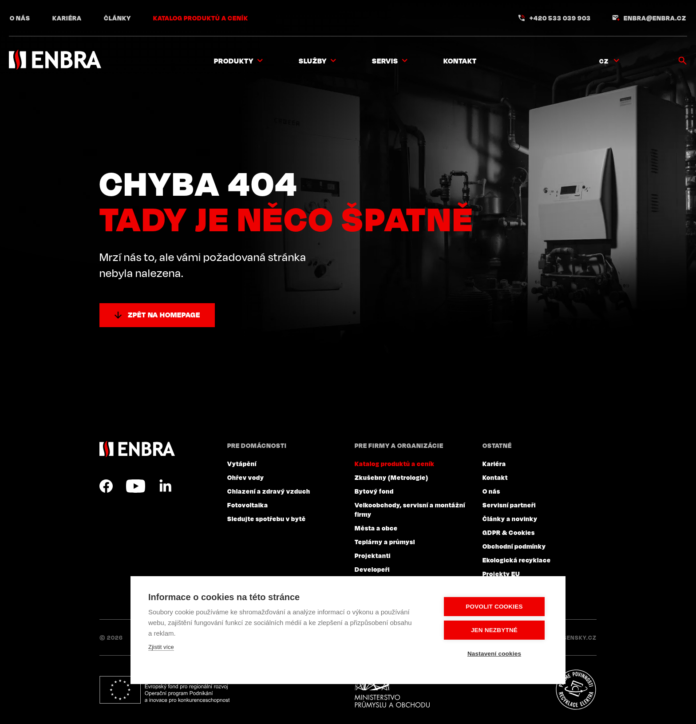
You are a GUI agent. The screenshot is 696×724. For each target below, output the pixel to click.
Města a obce (376, 528)
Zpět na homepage (164, 314)
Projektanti (373, 555)
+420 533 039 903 (560, 18)
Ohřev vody (245, 477)
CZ (604, 61)
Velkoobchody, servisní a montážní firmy (410, 509)
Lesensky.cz (576, 637)
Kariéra (67, 18)
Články (117, 18)
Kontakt (460, 60)
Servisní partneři (509, 505)
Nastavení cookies (494, 653)
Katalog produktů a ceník (200, 18)
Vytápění (242, 463)
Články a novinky (510, 518)
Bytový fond (374, 491)
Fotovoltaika (247, 505)
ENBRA (137, 449)
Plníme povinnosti (576, 690)
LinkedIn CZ (165, 486)
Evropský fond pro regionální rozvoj (164, 690)
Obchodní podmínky (514, 546)
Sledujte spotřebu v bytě (266, 518)
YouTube (135, 486)
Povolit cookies (494, 606)
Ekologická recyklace (516, 560)
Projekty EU (501, 574)
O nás (20, 18)
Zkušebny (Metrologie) (391, 477)
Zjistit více (161, 647)
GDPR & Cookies (508, 532)
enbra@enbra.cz (655, 18)
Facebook (106, 486)
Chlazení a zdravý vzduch (268, 491)
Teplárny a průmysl (385, 542)
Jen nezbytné (494, 630)
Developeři (372, 569)
